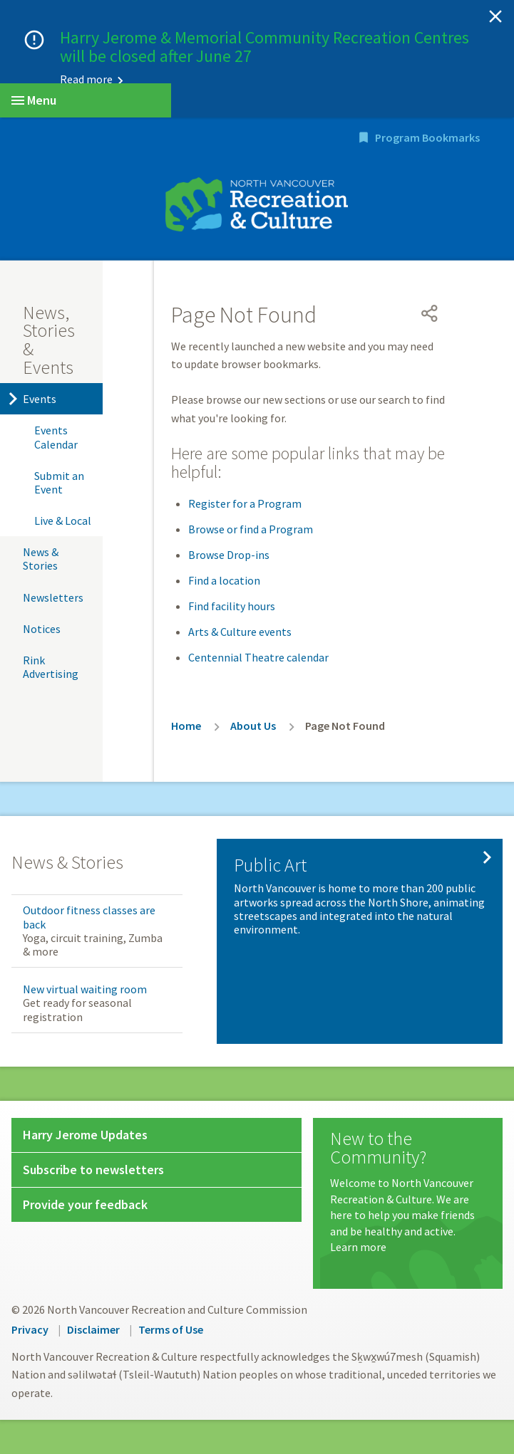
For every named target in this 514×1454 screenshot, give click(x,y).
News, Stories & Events (49, 339)
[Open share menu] (430, 313)
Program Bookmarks (427, 137)
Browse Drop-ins (228, 555)
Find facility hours (231, 606)
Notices (42, 629)
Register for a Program (245, 503)
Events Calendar (56, 437)
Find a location (224, 580)
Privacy (29, 1329)
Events (39, 399)
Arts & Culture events (240, 631)
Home (186, 725)
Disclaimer (93, 1329)
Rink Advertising (50, 667)
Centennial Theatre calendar (258, 657)
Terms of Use (170, 1329)
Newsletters (53, 597)
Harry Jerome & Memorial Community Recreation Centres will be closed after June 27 (264, 46)
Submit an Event (59, 482)
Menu (33, 100)
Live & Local (62, 520)
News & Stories (40, 558)
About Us (253, 725)
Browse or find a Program (250, 529)
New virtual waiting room (85, 989)
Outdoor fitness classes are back (89, 917)
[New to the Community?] (408, 1192)
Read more (86, 79)
